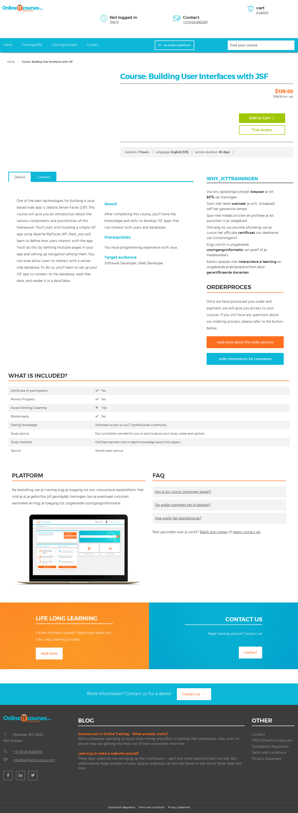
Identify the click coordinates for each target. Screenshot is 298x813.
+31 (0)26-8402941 (195, 22)
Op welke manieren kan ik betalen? (183, 505)
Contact (191, 17)
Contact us (194, 694)
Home (8, 45)
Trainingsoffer (32, 45)
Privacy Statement (267, 759)
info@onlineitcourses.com (34, 760)
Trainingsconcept (64, 45)
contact (250, 652)
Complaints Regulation (270, 746)
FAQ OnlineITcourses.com (272, 740)
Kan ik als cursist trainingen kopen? (183, 492)
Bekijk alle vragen (214, 532)
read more (49, 653)
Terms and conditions (269, 752)
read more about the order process (245, 342)
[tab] (19, 179)
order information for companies (245, 359)
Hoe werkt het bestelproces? (178, 518)
